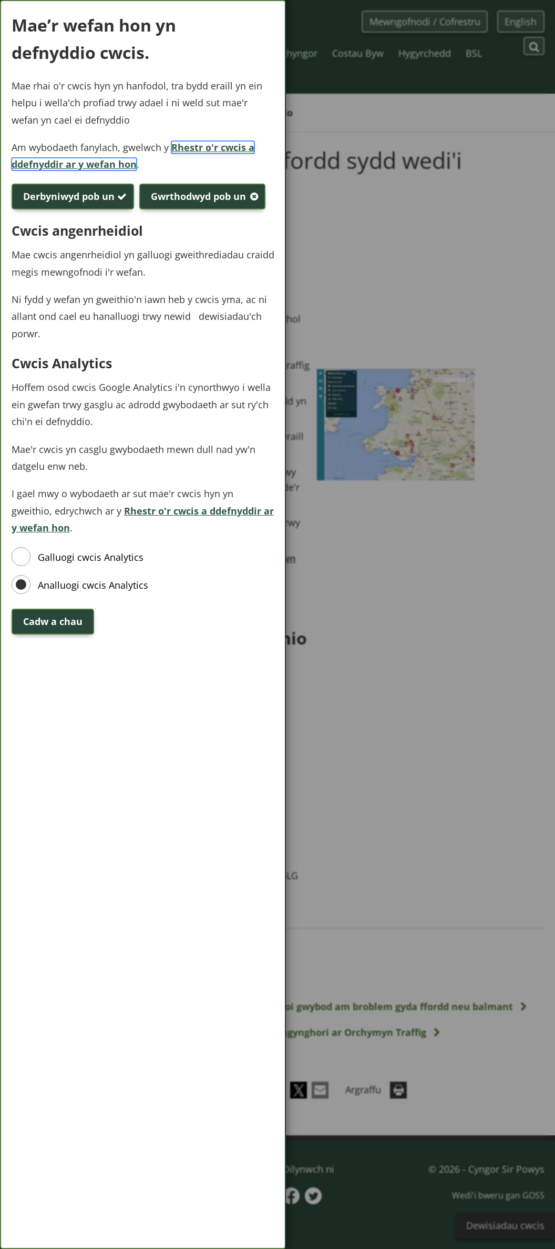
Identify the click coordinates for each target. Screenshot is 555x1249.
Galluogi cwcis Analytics (90, 557)
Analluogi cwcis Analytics (93, 585)
